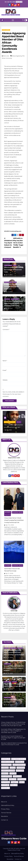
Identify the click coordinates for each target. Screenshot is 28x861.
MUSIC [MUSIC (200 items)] (12, 779)
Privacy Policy (5, 809)
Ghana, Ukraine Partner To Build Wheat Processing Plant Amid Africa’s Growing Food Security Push (13, 520)
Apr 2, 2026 (9, 308)
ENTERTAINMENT (6, 29)
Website (5, 380)
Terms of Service (6, 812)
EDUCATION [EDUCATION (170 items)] (6, 764)
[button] (23, 20)
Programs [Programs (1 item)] (14, 782)
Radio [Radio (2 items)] (22, 782)
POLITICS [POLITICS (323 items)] (6, 782)
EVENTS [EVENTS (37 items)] (5, 767)
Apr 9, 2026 (9, 573)
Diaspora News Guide (14, 838)
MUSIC (14, 265)
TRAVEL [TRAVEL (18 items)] (14, 785)
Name (5, 360)
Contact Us (4, 820)
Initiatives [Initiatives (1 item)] (5, 773)
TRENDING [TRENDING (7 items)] (5, 788)
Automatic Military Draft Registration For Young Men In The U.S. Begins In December (14, 668)
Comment (6, 329)
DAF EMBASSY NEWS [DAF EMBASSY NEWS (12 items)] (18, 759)
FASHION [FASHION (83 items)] (20, 767)
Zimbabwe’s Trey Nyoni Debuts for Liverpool (8, 243)
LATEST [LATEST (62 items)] (13, 773)
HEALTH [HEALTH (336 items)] (20, 770)
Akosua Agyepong (17, 56)
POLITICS (7, 515)
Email (5, 370)
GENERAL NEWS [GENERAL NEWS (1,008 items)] (8, 770)
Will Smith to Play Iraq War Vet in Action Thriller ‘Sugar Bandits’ (18, 242)
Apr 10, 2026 (10, 525)
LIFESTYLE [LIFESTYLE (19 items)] (17, 776)
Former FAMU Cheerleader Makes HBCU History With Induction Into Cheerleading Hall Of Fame (13, 303)
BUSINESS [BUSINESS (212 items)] (6, 759)
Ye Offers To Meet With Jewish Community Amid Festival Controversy (12, 286)
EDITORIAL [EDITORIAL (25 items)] (20, 762)
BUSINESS (8, 512)
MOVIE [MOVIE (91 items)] (5, 779)
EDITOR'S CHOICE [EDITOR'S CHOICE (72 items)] (8, 762)
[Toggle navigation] (13, 20)
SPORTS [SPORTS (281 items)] (5, 785)
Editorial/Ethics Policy (7, 805)
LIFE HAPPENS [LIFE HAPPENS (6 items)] (7, 776)
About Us (4, 801)
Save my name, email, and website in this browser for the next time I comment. (13, 394)
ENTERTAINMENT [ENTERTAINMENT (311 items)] (19, 764)
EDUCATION (7, 299)
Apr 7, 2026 (9, 274)
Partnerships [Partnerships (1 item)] (22, 779)
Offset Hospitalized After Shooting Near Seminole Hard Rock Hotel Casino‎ (13, 270)
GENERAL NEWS (17, 512)
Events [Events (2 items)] (12, 767)
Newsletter (4, 816)
